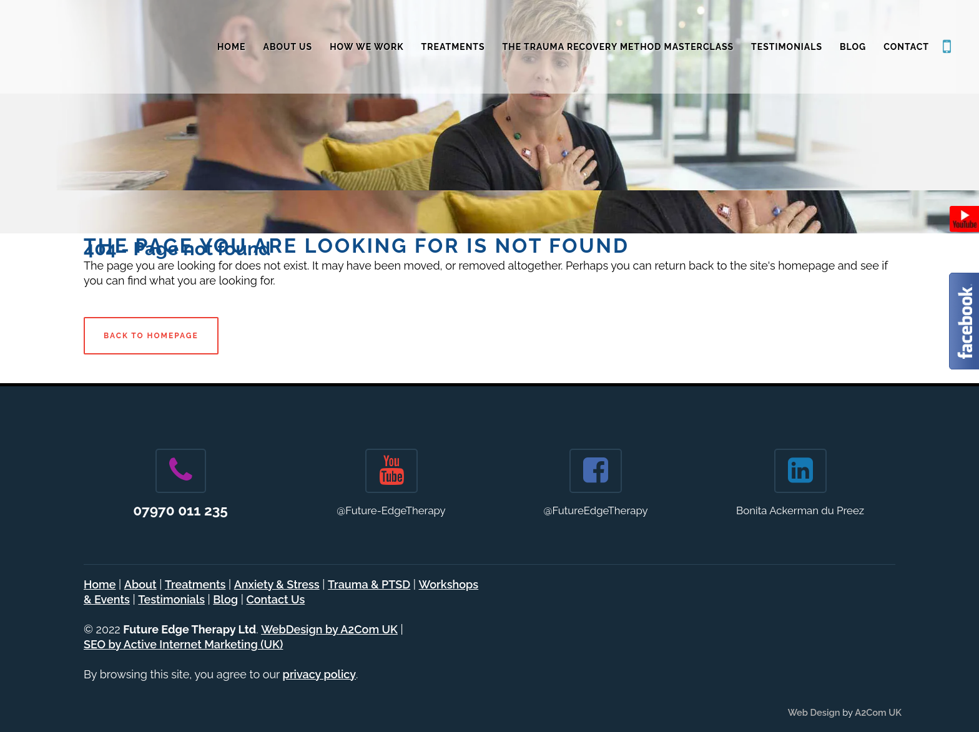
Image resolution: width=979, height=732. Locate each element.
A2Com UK (878, 712)
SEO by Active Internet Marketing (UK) (183, 644)
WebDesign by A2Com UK (329, 629)
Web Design (814, 712)
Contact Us (275, 599)
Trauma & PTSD (369, 584)
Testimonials (171, 599)
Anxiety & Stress (277, 584)
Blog (225, 599)
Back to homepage (151, 335)
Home (100, 584)
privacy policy (319, 674)
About (140, 584)
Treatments (195, 584)
